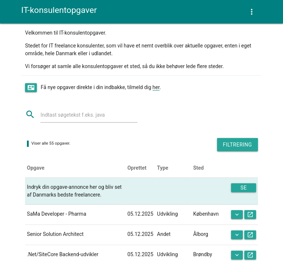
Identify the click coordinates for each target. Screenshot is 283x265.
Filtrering (237, 145)
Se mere (244, 188)
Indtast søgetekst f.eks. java (73, 115)
